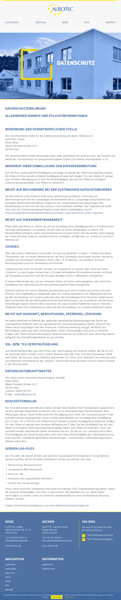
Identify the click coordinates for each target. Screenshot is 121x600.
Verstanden (56, 597)
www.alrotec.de (13, 546)
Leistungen (12, 22)
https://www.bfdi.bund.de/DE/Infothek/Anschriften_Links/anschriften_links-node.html (54, 213)
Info (86, 22)
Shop (7, 581)
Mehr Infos (69, 597)
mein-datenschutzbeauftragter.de (69, 505)
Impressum (47, 565)
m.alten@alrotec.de (25, 394)
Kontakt (111, 22)
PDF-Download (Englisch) (100, 539)
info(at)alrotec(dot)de (16, 541)
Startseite (10, 565)
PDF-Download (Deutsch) (100, 535)
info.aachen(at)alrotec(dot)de (57, 541)
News (65, 22)
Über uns (40, 22)
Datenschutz (48, 569)
